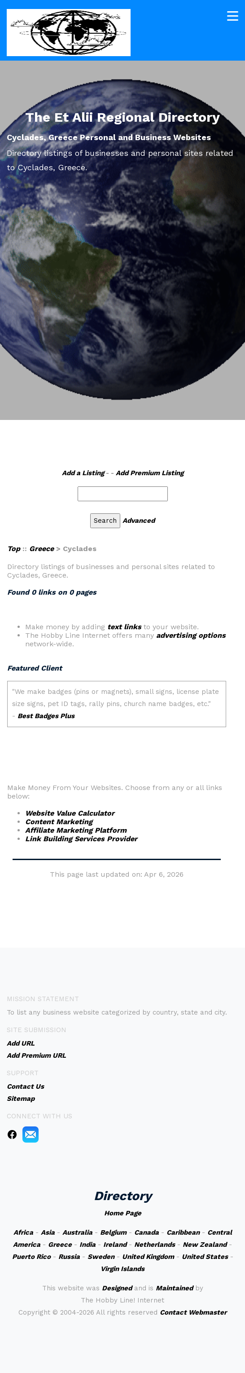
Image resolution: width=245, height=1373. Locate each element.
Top (13, 548)
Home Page (122, 1213)
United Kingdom (148, 1257)
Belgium (113, 1232)
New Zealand (205, 1245)
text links (124, 626)
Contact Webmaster (193, 1312)
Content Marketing (58, 821)
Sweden (101, 1257)
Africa (23, 1232)
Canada (146, 1232)
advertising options (191, 635)
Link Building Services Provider (81, 838)
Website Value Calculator (69, 813)
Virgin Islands (122, 1269)
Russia (69, 1257)
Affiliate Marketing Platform (76, 830)
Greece (41, 548)
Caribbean (183, 1232)
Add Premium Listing (150, 473)
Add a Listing (83, 473)
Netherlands (154, 1245)
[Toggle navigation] (232, 15)
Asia (48, 1232)
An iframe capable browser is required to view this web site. (116, 714)
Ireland (115, 1245)
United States (205, 1257)
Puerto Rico (31, 1257)
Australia (77, 1232)
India (87, 1245)
